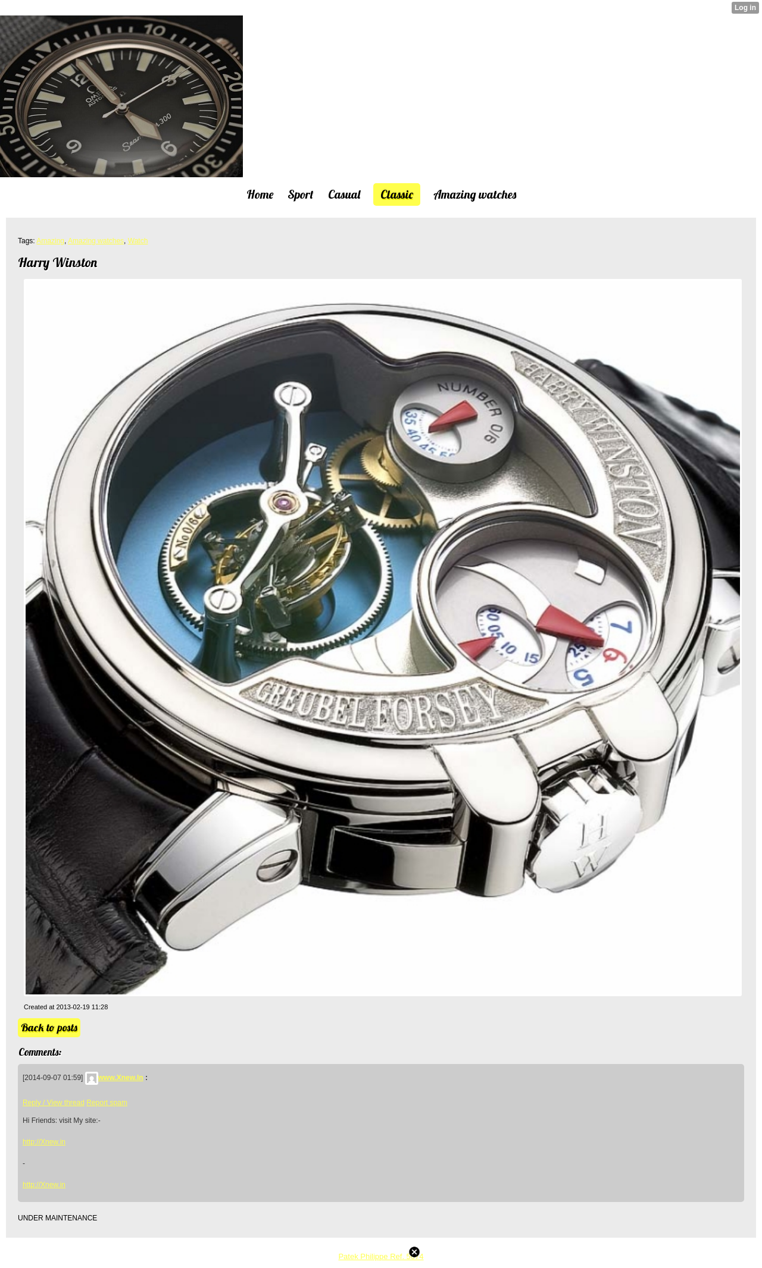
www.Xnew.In (114, 1078)
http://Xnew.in (44, 1142)
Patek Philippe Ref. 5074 (380, 1256)
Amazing (50, 241)
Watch (138, 241)
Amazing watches (96, 241)
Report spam (106, 1102)
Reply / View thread (54, 1102)
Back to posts (49, 1027)
